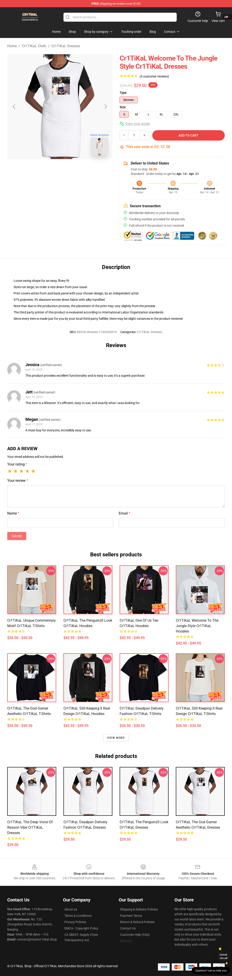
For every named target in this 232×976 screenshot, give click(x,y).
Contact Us (128, 928)
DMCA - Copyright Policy (81, 928)
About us (70, 909)
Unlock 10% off (223, 956)
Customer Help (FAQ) (135, 934)
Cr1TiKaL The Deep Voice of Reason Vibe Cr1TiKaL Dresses (30, 827)
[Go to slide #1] (48, 169)
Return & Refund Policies (137, 922)
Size (123, 107)
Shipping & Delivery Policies (139, 909)
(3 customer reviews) (154, 76)
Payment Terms (131, 915)
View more (116, 737)
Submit (17, 536)
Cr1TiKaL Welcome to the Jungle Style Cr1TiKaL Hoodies (197, 625)
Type (123, 92)
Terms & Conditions (78, 915)
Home (12, 46)
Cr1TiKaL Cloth (34, 46)
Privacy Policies (75, 922)
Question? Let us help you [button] (211, 970)
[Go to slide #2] (71, 169)
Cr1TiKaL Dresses (65, 46)
